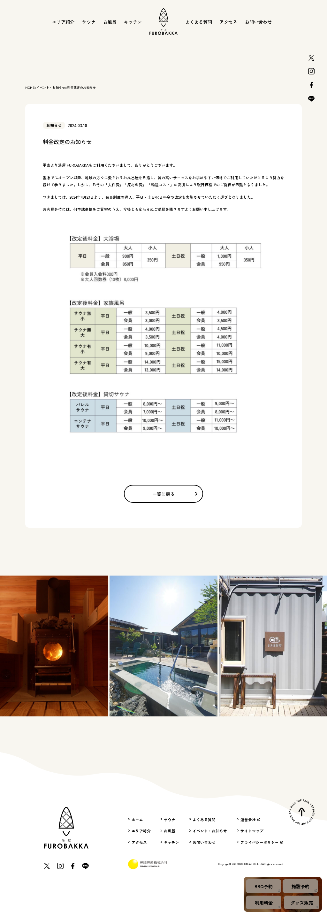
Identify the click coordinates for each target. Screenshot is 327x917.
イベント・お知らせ (50, 87)
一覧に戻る (174, 494)
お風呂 (110, 21)
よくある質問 (198, 21)
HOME (29, 87)
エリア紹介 (63, 21)
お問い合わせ (258, 21)
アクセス (228, 21)
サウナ (88, 21)
